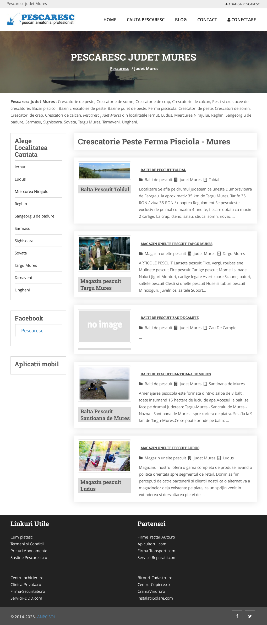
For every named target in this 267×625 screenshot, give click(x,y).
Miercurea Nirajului (32, 191)
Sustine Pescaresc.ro (28, 557)
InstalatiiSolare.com (155, 598)
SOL (52, 616)
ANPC (42, 616)
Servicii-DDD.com (26, 598)
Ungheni (22, 289)
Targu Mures (26, 265)
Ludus (20, 179)
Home (109, 20)
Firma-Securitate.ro (27, 591)
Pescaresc (119, 68)
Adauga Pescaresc (242, 4)
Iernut (20, 166)
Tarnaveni (23, 277)
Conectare (241, 20)
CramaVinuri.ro (151, 591)
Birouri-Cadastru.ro (155, 577)
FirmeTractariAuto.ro (156, 537)
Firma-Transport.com (156, 550)
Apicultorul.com (152, 543)
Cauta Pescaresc (146, 20)
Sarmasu (22, 228)
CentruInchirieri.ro (26, 577)
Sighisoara (24, 240)
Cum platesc (21, 537)
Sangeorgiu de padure (34, 216)
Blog (181, 20)
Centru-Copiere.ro (154, 584)
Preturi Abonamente (28, 550)
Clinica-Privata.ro (25, 584)
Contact (207, 20)
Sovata (21, 253)
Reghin (21, 203)
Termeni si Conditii (27, 543)
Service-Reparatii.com (157, 557)
